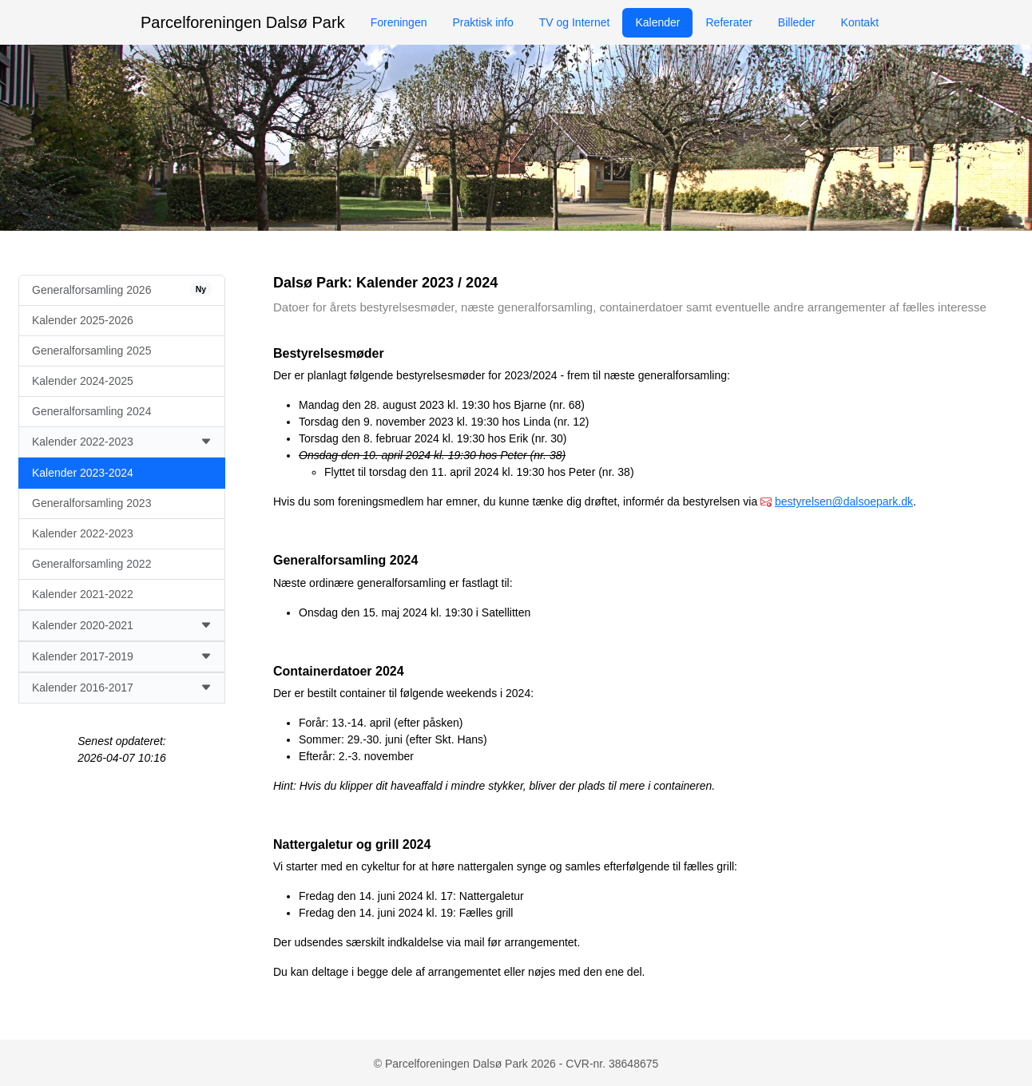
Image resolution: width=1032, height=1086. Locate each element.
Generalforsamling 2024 (91, 411)
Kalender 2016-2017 (122, 688)
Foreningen (399, 22)
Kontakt (860, 22)
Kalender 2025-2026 (82, 320)
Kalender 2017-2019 (122, 656)
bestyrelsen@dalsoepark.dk (844, 501)
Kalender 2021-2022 (82, 594)
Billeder (797, 22)
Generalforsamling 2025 (91, 350)
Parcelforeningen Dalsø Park (243, 22)
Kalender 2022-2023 (122, 442)
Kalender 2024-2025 (82, 381)
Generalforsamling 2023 (91, 503)
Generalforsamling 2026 (122, 289)
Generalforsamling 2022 (91, 563)
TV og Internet (574, 22)
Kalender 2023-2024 (82, 472)
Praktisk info (482, 22)
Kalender (657, 22)
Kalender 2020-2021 (122, 625)
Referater (728, 22)
